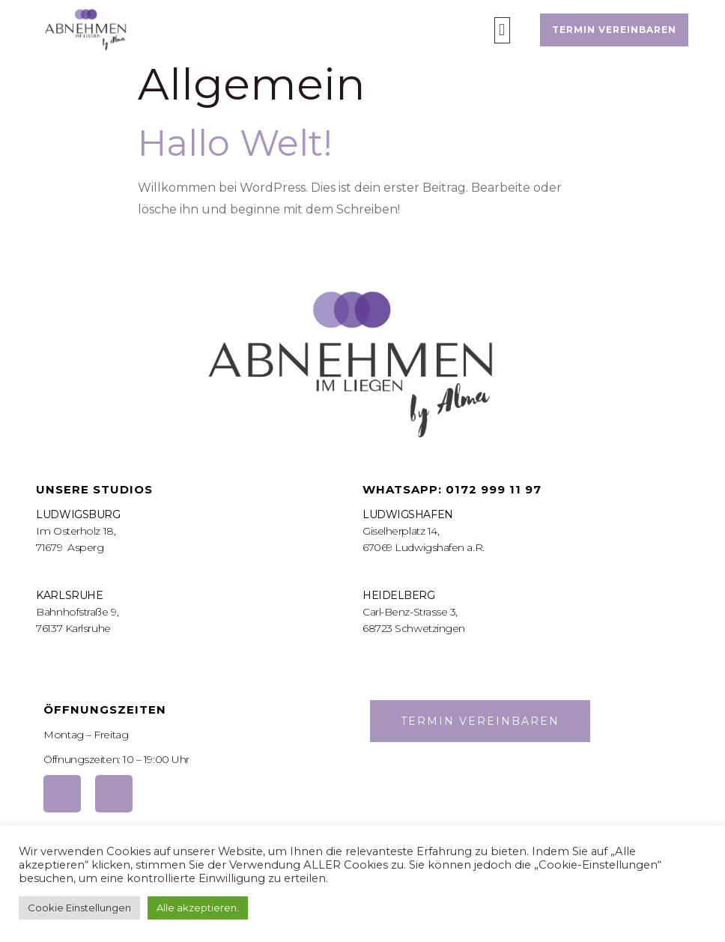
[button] (502, 30)
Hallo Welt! (235, 143)
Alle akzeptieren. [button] (198, 908)
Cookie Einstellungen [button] (79, 908)
